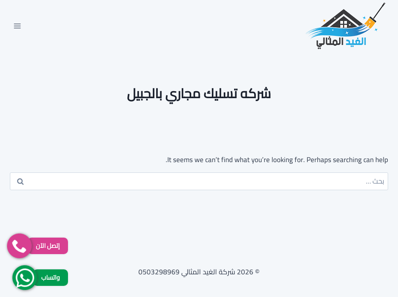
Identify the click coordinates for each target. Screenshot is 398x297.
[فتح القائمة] (17, 25)
